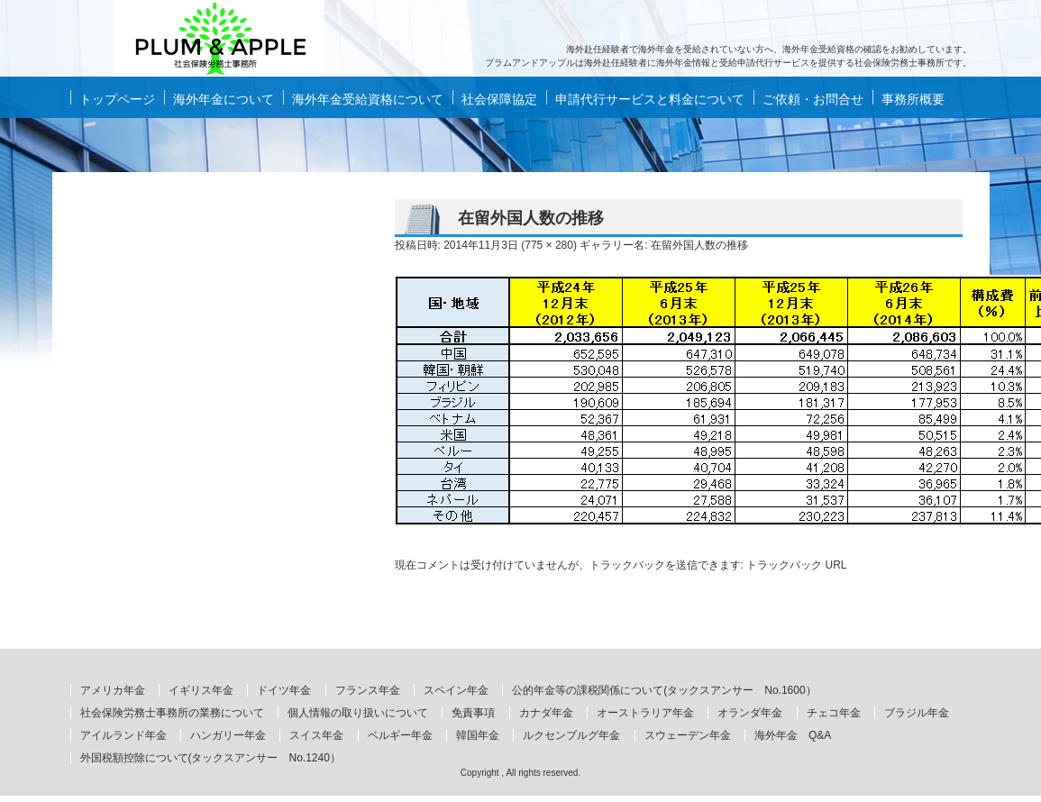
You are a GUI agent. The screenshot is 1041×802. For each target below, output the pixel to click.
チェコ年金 (834, 712)
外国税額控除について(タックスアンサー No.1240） (210, 758)
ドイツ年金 (284, 690)
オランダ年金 (749, 712)
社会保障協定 (499, 99)
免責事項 (473, 712)
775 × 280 (549, 245)
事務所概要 (913, 99)
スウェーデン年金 (687, 735)
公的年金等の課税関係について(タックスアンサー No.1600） (664, 690)
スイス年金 (316, 735)
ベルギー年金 (400, 735)
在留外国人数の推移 (699, 245)
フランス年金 (367, 690)
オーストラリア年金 (645, 712)
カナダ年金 (546, 712)
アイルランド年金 (123, 735)
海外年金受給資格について (367, 99)
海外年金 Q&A (792, 735)
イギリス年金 (201, 690)
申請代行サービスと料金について (649, 99)
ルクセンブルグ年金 (571, 735)
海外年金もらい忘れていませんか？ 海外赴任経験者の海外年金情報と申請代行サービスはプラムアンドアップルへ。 (219, 38)
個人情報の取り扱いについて (358, 712)
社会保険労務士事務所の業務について (172, 712)
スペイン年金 (456, 690)
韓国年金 (477, 735)
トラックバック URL (796, 565)
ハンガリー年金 (228, 735)
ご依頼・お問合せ (812, 99)
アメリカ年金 (112, 690)
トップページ (117, 99)
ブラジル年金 (916, 712)
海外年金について (223, 99)
